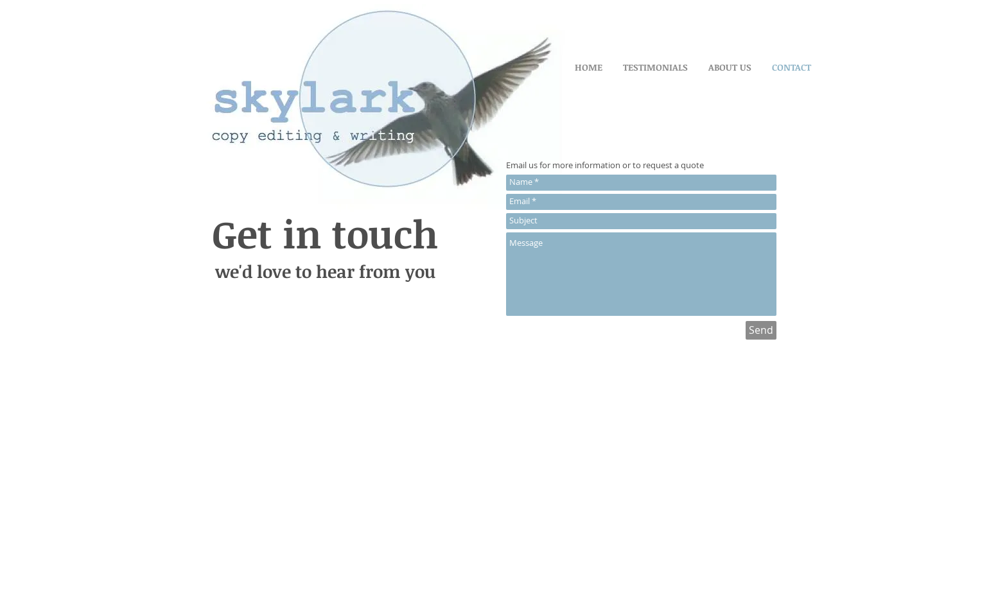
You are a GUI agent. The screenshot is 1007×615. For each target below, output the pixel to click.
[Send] (761, 330)
